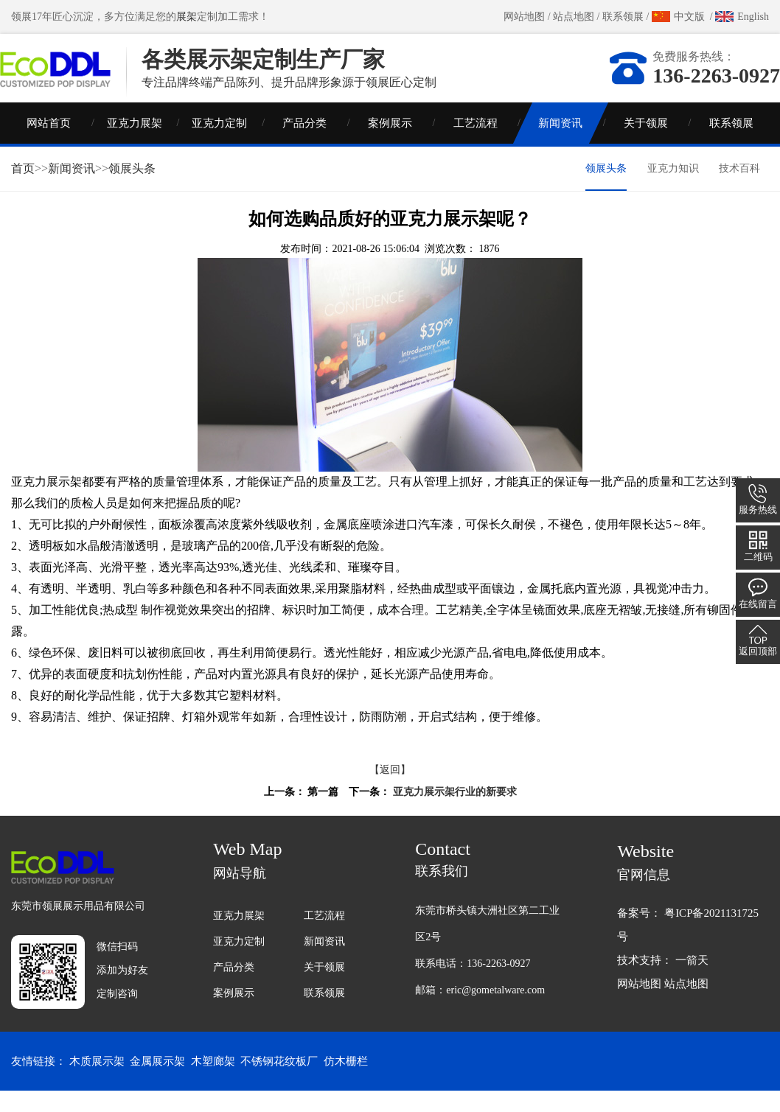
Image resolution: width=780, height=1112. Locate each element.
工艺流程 (475, 144)
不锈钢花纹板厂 (279, 1082)
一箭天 (691, 981)
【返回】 (390, 790)
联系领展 (623, 16)
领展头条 (132, 189)
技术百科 (739, 189)
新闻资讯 (560, 144)
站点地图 (573, 16)
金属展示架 (157, 1082)
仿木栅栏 (346, 1082)
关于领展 (646, 144)
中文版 (689, 16)
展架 (186, 16)
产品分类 (304, 144)
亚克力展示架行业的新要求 (455, 812)
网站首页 (49, 144)
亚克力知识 (673, 189)
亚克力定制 (219, 144)
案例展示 (390, 144)
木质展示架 (97, 1082)
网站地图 (524, 16)
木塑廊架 (213, 1082)
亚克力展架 (134, 144)
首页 (23, 189)
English (753, 16)
